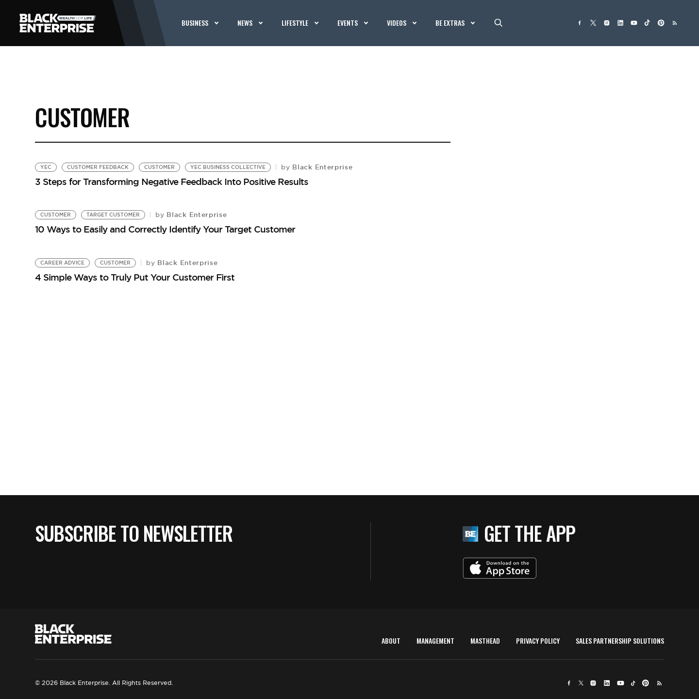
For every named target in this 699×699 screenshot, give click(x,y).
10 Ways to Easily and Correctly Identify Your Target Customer (165, 229)
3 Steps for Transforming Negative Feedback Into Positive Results (171, 181)
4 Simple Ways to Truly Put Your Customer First (134, 277)
